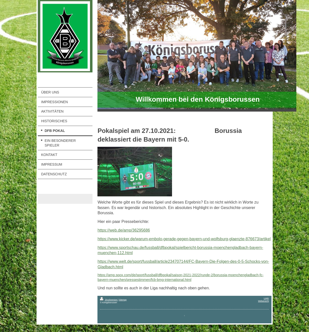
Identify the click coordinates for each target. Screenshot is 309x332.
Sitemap (123, 300)
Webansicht (263, 301)
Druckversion (109, 300)
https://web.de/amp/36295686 (123, 230)
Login (266, 298)
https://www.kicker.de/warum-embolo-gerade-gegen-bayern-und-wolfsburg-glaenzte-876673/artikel (183, 239)
